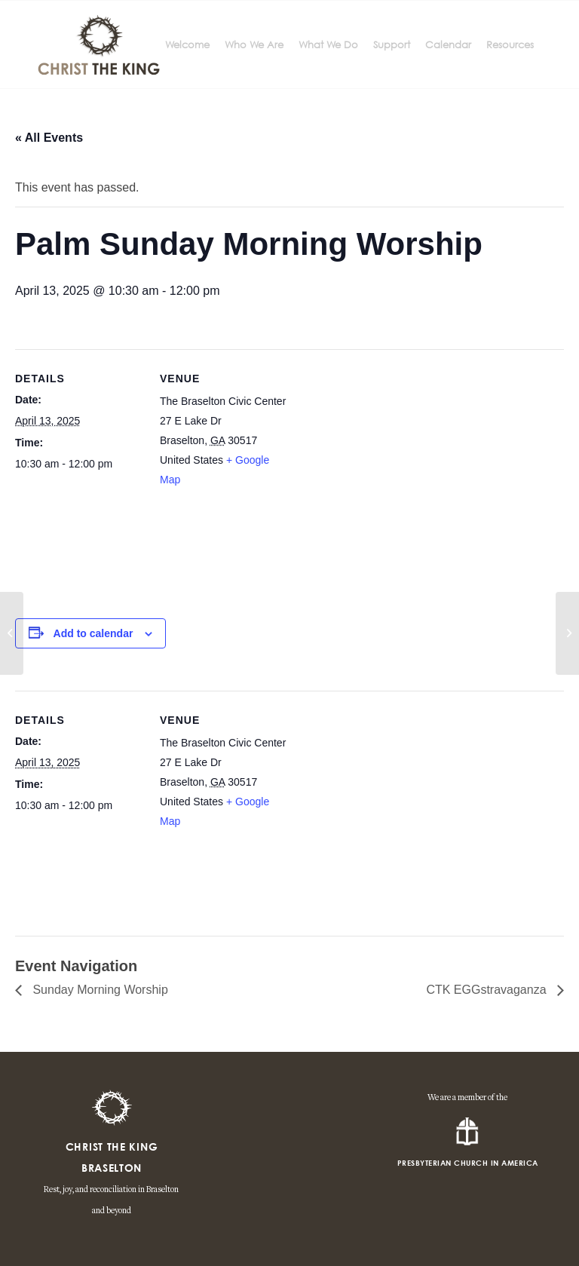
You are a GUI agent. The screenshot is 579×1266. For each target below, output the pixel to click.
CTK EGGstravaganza (488, 989)
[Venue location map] (384, 477)
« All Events (49, 137)
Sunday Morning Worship (98, 989)
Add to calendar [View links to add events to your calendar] (93, 633)
